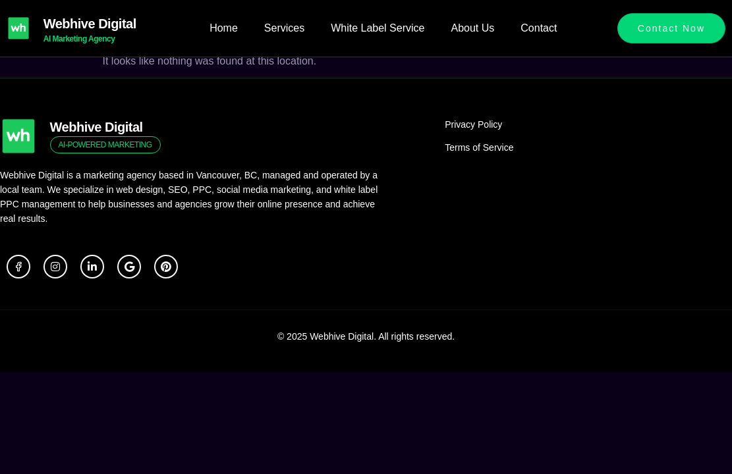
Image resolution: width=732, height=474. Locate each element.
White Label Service (377, 28)
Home (224, 28)
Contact (539, 28)
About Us (472, 28)
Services (284, 28)
